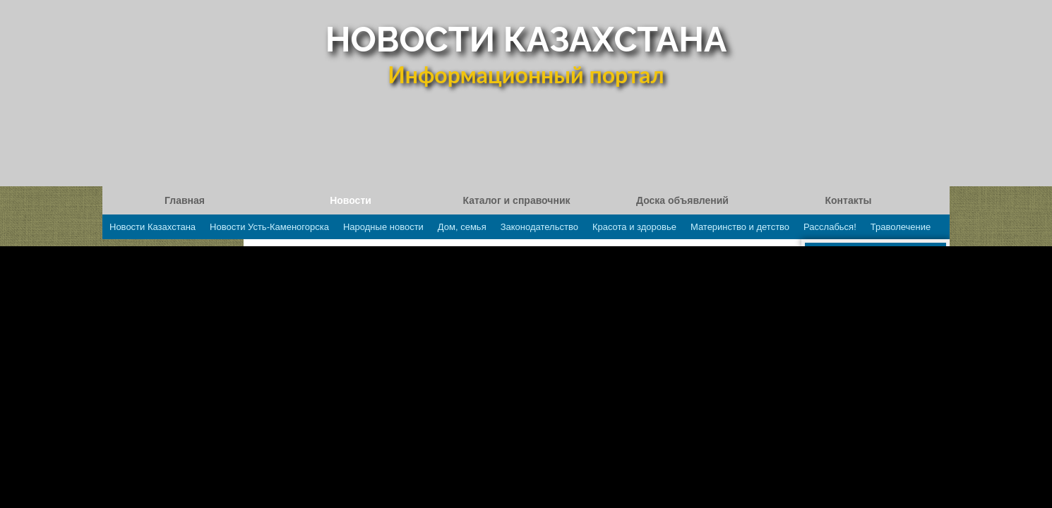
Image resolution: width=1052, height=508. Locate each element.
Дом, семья (462, 227)
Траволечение (901, 227)
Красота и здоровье (634, 227)
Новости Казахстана (152, 227)
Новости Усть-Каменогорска (269, 227)
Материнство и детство (740, 227)
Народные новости (383, 227)
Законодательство (539, 227)
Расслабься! (829, 227)
